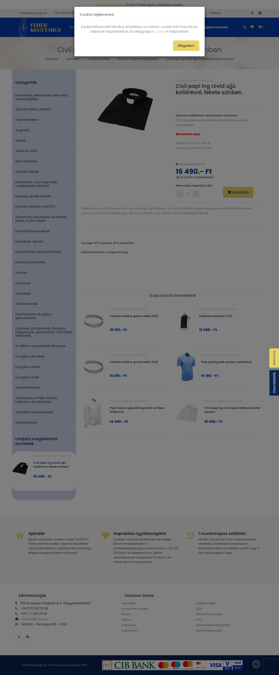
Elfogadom (186, 46)
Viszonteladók (274, 382)
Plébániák (274, 358)
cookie (160, 31)
